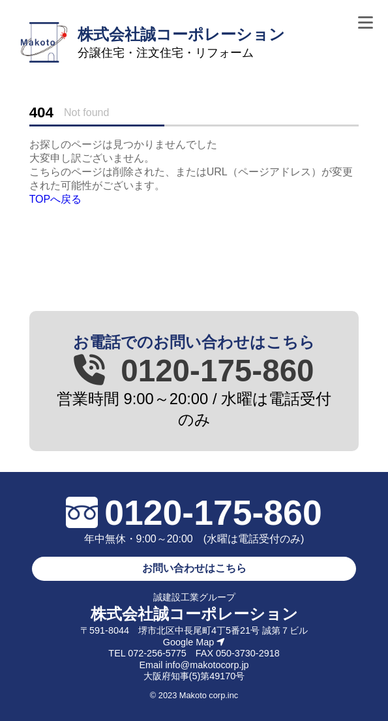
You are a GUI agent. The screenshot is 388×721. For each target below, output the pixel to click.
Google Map (194, 642)
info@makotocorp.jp (206, 665)
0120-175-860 (194, 370)
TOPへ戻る (55, 199)
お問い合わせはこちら (194, 568)
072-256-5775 (157, 653)
